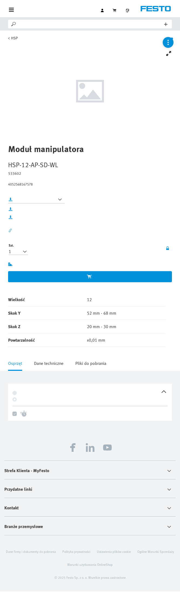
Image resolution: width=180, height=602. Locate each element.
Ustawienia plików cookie (114, 551)
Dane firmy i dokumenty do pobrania (31, 551)
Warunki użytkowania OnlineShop (90, 564)
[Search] (90, 24)
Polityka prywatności (76, 551)
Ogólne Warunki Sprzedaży (155, 551)
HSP (14, 38)
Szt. (11, 245)
